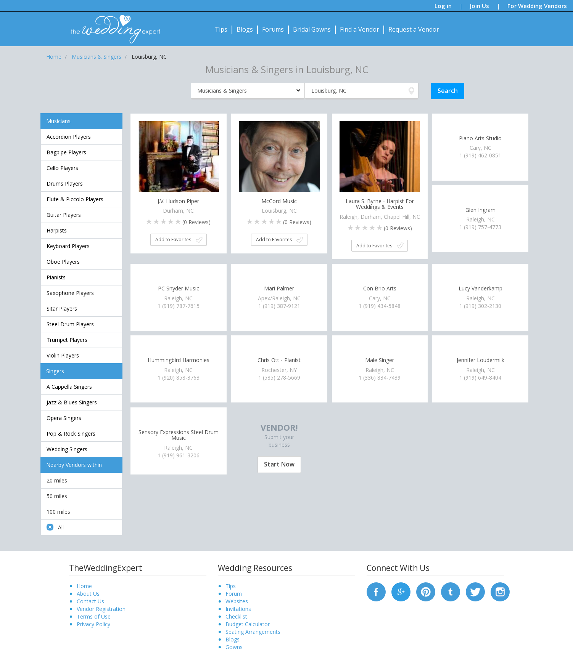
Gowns (234, 647)
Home (84, 586)
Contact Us (90, 601)
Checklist (236, 616)
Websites (236, 601)
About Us (88, 593)
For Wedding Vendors (537, 6)
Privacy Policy (93, 624)
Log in (443, 6)
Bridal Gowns (312, 29)
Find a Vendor (359, 29)
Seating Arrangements (252, 631)
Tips (221, 29)
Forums (273, 29)
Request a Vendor (413, 29)
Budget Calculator (247, 624)
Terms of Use (94, 616)
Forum (233, 593)
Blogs (245, 29)
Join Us (479, 6)
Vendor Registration (101, 608)
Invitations (238, 608)
